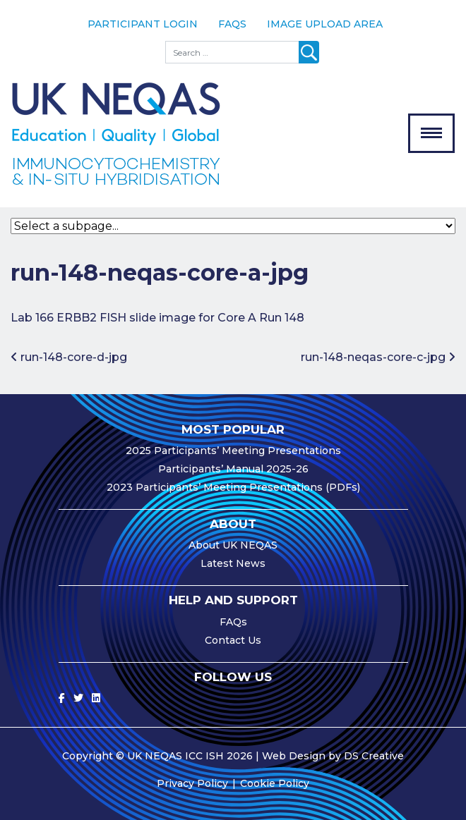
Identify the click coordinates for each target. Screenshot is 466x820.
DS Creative (374, 755)
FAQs (232, 24)
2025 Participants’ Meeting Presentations (233, 450)
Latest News (233, 563)
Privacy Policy (192, 783)
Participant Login (143, 24)
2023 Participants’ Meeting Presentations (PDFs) (233, 487)
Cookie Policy (274, 783)
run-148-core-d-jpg (69, 357)
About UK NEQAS (233, 545)
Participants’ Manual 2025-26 (233, 469)
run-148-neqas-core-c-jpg (378, 357)
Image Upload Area (325, 24)
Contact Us (233, 640)
